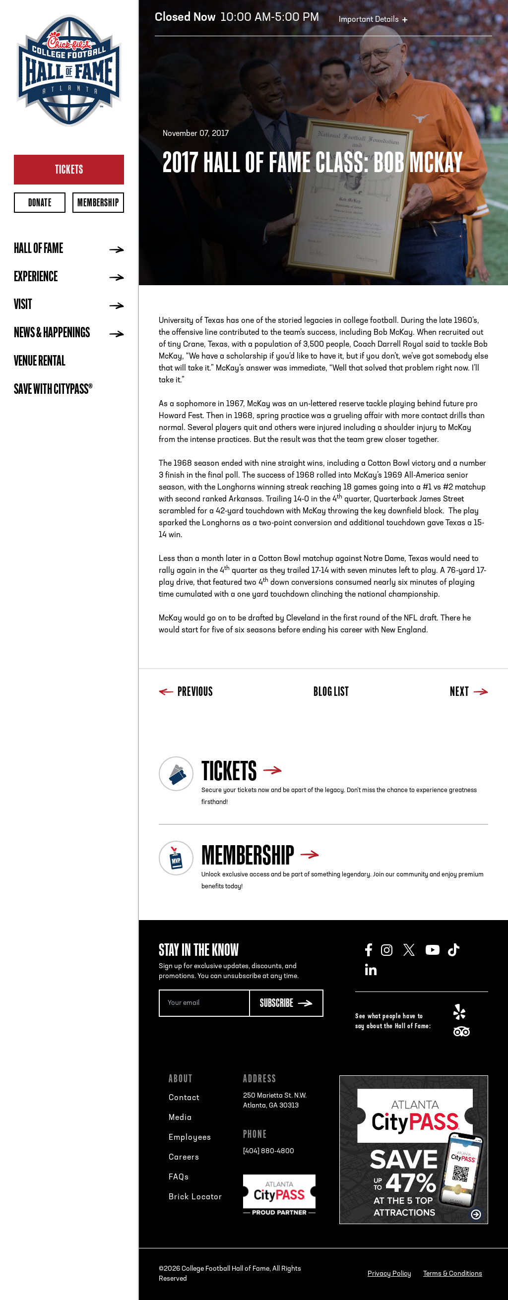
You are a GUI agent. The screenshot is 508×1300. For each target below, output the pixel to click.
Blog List (331, 692)
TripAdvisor (464, 1032)
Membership (98, 202)
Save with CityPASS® (53, 390)
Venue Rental (39, 362)
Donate (40, 202)
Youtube (437, 950)
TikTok (459, 950)
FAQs (179, 1177)
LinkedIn (376, 970)
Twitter (414, 950)
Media (180, 1118)
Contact (184, 1098)
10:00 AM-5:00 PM (237, 18)
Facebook (373, 950)
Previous (186, 692)
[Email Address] (204, 1003)
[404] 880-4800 (268, 1151)
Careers (184, 1158)
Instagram (392, 950)
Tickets (69, 169)
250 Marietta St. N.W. (275, 1101)
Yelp (464, 1012)
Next (469, 692)
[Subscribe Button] (286, 1003)
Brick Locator (195, 1197)
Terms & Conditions (452, 1274)
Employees (190, 1138)
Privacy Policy (389, 1274)
